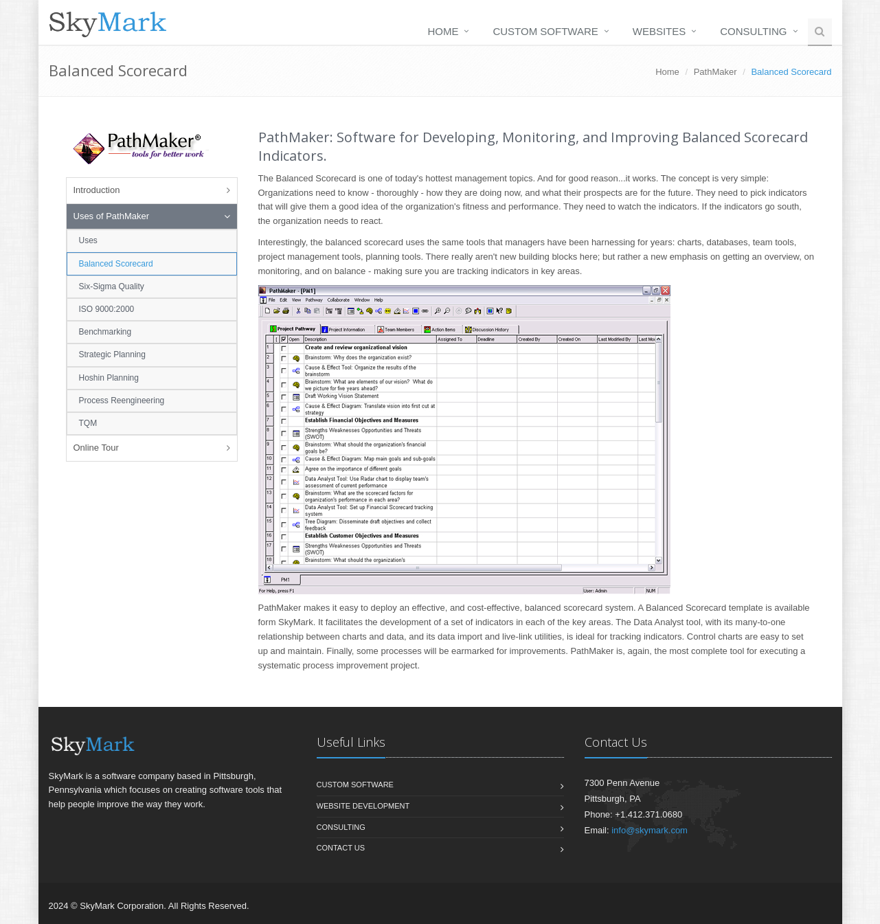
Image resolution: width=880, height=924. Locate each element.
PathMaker (715, 72)
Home (442, 31)
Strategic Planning (112, 354)
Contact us (341, 848)
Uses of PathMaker (112, 216)
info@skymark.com (649, 830)
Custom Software (545, 31)
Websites (659, 31)
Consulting (753, 31)
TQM (88, 423)
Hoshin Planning (109, 378)
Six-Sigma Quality (111, 286)
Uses (88, 240)
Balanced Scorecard (116, 264)
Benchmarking (105, 332)
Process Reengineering (122, 400)
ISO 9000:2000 (107, 309)
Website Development (363, 806)
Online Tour (96, 447)
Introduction (97, 190)
